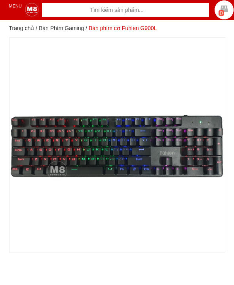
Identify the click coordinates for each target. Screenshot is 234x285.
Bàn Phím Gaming (61, 28)
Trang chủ (21, 28)
